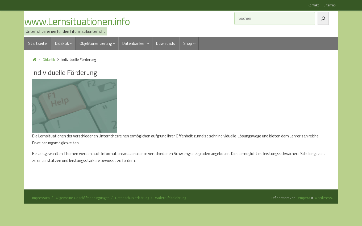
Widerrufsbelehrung (170, 197)
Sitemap (329, 5)
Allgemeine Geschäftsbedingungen (83, 197)
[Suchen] (323, 18)
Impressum (41, 197)
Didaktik (49, 59)
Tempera (303, 197)
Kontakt (313, 5)
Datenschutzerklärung (132, 197)
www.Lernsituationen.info (77, 21)
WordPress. (323, 197)
